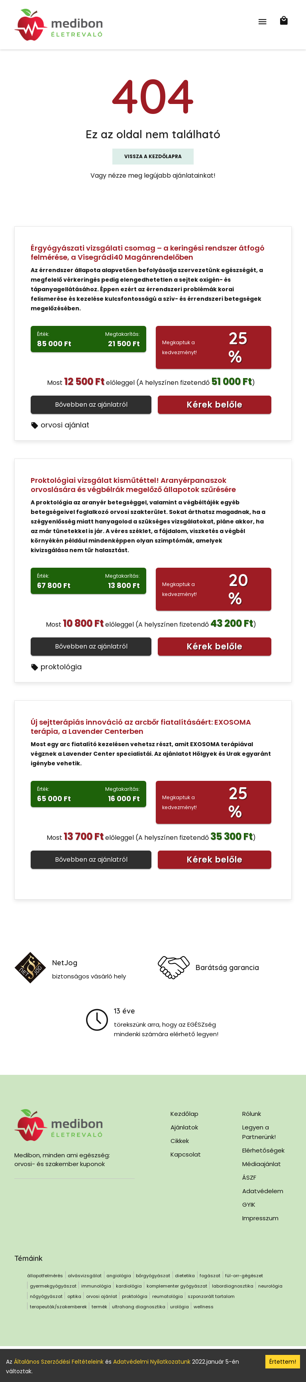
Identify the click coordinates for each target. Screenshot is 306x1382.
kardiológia (129, 1286)
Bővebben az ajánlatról (91, 404)
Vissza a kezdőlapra (153, 156)
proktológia (56, 667)
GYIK (248, 1204)
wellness (204, 1307)
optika (74, 1296)
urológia (179, 1307)
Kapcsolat (186, 1154)
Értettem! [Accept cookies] (282, 1362)
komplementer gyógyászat (177, 1286)
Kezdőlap (184, 1114)
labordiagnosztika (232, 1286)
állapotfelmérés (45, 1275)
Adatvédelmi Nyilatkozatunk (151, 1362)
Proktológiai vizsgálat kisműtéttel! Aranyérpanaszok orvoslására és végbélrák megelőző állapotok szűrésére (133, 484)
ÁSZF (249, 1177)
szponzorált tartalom (211, 1296)
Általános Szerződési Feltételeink (59, 1362)
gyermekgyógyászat (53, 1286)
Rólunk (251, 1114)
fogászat (210, 1275)
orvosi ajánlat (60, 425)
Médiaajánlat (261, 1164)
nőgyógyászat (46, 1296)
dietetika (185, 1275)
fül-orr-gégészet (244, 1275)
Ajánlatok (184, 1127)
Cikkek (180, 1141)
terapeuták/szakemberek (58, 1307)
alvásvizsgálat (85, 1275)
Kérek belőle (215, 404)
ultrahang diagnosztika (138, 1307)
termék (99, 1307)
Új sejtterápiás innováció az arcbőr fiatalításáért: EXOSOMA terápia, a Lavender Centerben (141, 726)
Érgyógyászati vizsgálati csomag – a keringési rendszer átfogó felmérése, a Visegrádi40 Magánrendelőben (148, 252)
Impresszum (260, 1218)
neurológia (270, 1286)
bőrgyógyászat (153, 1275)
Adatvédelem (262, 1191)
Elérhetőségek (263, 1150)
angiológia (118, 1275)
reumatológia (167, 1296)
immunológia (96, 1286)
